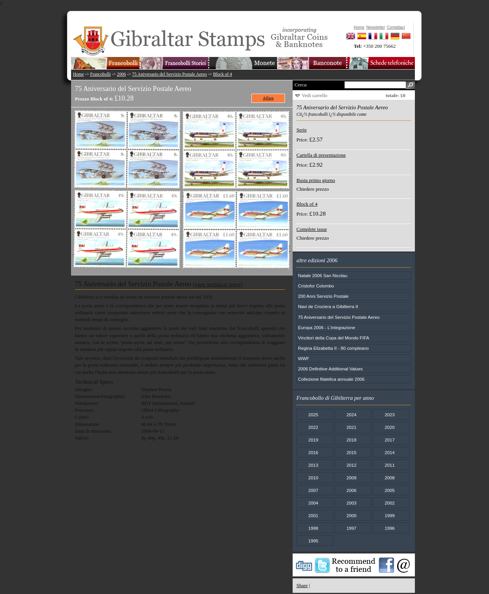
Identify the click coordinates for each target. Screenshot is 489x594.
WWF (303, 358)
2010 (313, 477)
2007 (313, 490)
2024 (351, 414)
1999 (390, 515)
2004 (313, 502)
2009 (351, 477)
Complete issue (311, 229)
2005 (390, 490)
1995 (313, 540)
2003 (351, 502)
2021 (351, 427)
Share (302, 585)
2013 (313, 465)
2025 (313, 414)
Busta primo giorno (315, 180)
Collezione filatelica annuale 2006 (331, 379)
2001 (313, 515)
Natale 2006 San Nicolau (322, 275)
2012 (351, 465)
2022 (313, 427)
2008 (390, 477)
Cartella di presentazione (321, 155)
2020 (390, 427)
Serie (301, 130)
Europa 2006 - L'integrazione (326, 327)
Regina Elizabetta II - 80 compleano (333, 348)
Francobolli (100, 74)
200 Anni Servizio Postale (323, 296)
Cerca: (301, 85)
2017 (390, 439)
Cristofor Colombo (316, 285)
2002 (390, 502)
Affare (268, 98)
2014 (390, 452)
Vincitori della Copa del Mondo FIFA (333, 337)
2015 (351, 452)
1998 (313, 528)
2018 (351, 439)
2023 (390, 414)
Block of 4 (222, 74)
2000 (351, 515)
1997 (351, 528)
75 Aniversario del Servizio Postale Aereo (169, 74)
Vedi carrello (314, 95)
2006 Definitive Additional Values (330, 368)
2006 (121, 74)
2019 (313, 439)
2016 (313, 452)
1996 (390, 528)
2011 (390, 465)
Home (78, 74)
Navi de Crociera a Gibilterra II (328, 306)
